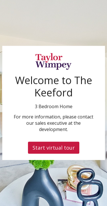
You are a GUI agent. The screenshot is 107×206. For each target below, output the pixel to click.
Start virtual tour (54, 147)
